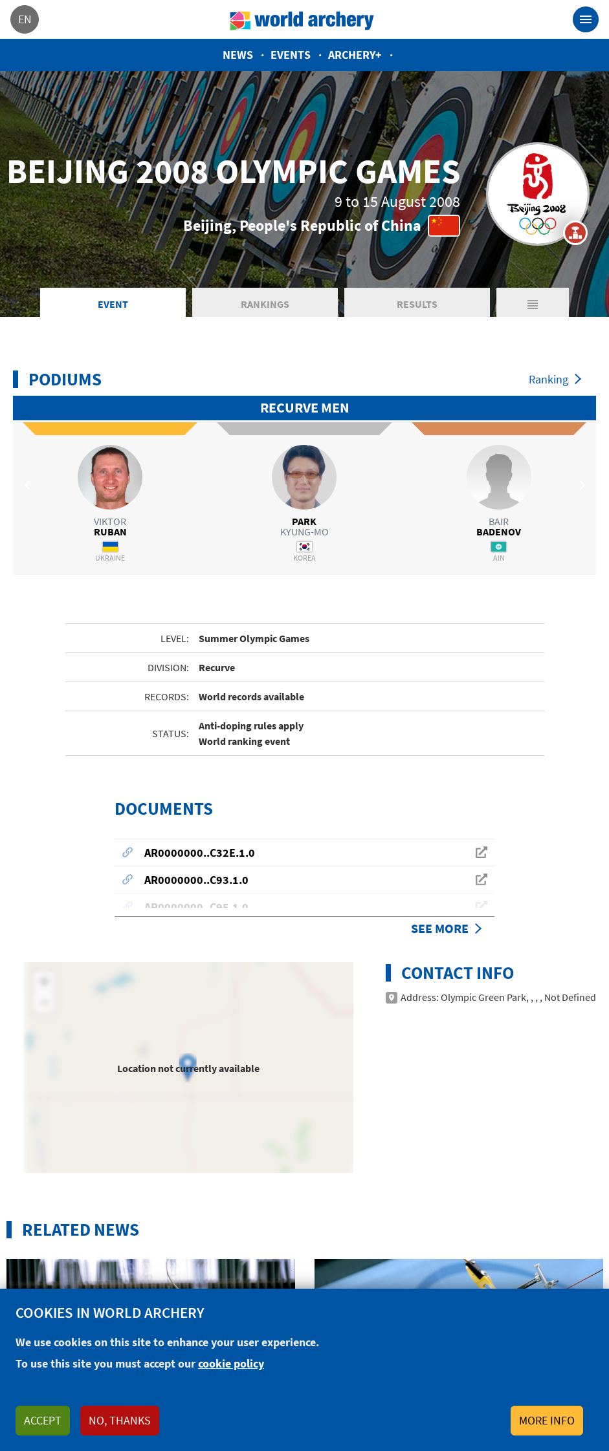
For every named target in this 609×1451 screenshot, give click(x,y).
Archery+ (355, 54)
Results (417, 303)
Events (291, 54)
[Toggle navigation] (586, 19)
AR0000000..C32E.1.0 (199, 827)
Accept (42, 1420)
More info (547, 1420)
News (238, 54)
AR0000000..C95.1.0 (196, 881)
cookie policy (231, 1363)
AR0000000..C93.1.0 (196, 854)
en (25, 19)
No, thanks (120, 1420)
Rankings (265, 303)
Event (113, 303)
